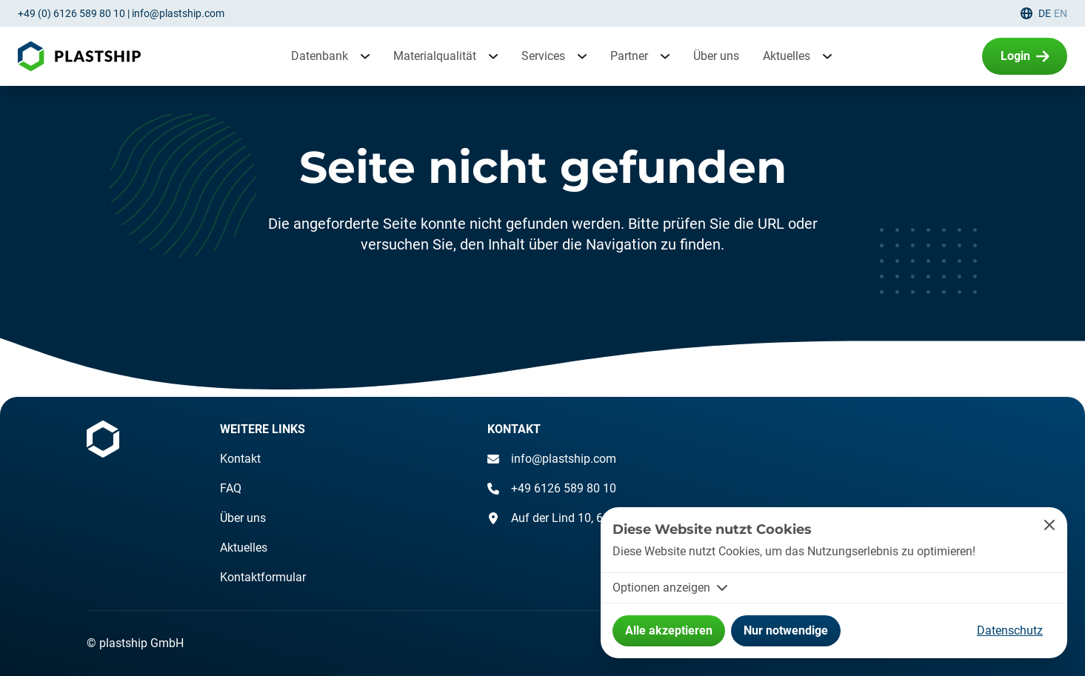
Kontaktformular (263, 577)
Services (543, 56)
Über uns (716, 56)
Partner (629, 56)
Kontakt (240, 459)
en (1060, 13)
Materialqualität (434, 56)
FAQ (230, 488)
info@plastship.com (178, 13)
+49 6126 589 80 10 (551, 488)
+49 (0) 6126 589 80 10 (71, 13)
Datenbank (319, 56)
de (1044, 13)
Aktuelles (786, 56)
